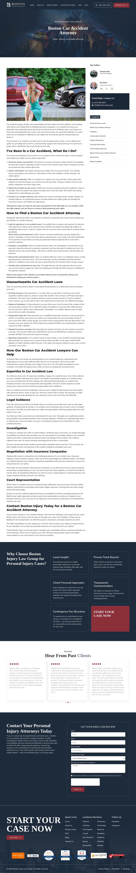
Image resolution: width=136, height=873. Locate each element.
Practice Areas (52, 5)
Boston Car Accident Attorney (100, 127)
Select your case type (78, 755)
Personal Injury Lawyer (98, 123)
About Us (40, 5)
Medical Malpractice (97, 140)
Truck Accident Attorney (98, 149)
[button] (8, 680)
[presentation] (85, 782)
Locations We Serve (68, 5)
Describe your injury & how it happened (83, 763)
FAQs (80, 5)
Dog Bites (93, 132)
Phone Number (75, 747)
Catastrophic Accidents (98, 136)
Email (73, 739)
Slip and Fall (94, 157)
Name (73, 731)
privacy (119, 776)
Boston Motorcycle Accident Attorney (103, 153)
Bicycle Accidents (96, 162)
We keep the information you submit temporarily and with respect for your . (97, 776)
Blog (86, 5)
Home (32, 5)
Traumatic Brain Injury (97, 145)
